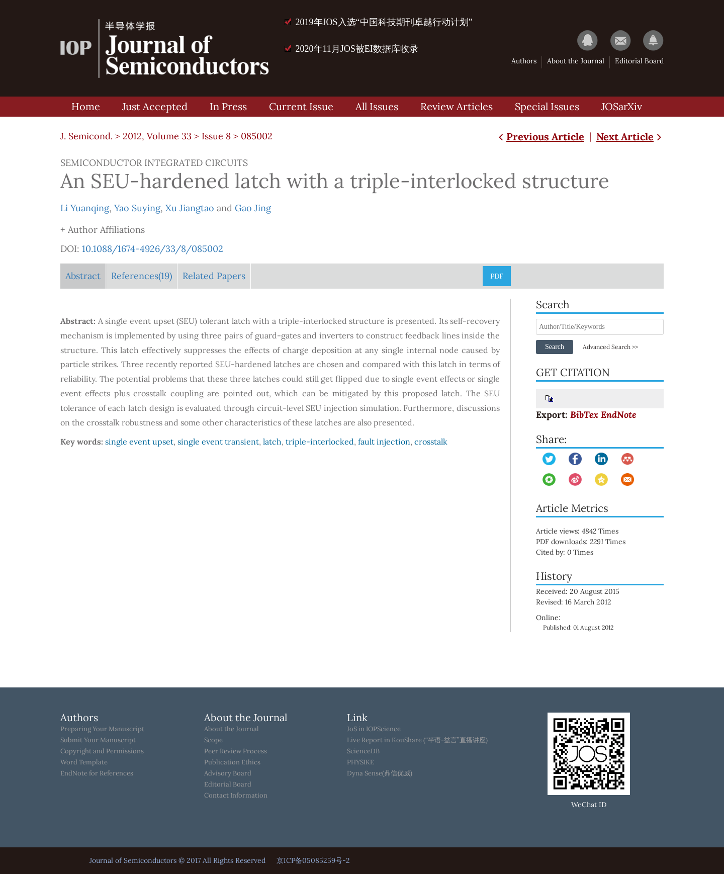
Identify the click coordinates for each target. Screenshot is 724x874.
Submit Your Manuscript (98, 740)
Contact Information (235, 796)
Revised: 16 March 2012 (573, 601)
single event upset (139, 441)
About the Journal (575, 60)
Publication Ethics (232, 762)
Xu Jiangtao (189, 208)
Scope (213, 740)
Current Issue (301, 106)
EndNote (618, 414)
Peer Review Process (235, 751)
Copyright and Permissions (102, 751)
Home (85, 106)
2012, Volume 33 (157, 136)
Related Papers (214, 276)
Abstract (83, 276)
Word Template (84, 762)
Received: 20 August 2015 (577, 591)
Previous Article (540, 136)
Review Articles (456, 106)
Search (554, 347)
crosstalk (430, 441)
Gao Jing (253, 208)
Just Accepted (155, 106)
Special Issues (547, 106)
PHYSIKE (360, 762)
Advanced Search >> (610, 347)
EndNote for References (96, 773)
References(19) (141, 276)
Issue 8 (216, 136)
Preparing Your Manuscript (102, 729)
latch (272, 441)
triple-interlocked (320, 441)
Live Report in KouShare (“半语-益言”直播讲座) (417, 740)
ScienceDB (363, 751)
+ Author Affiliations (102, 229)
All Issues (376, 106)
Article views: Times (584, 531)
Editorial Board (639, 60)
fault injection (384, 441)
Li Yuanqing (84, 208)
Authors (523, 60)
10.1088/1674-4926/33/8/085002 (152, 248)
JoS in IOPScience (374, 729)
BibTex (584, 414)
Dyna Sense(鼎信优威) (379, 773)
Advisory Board (227, 773)
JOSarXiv (621, 106)
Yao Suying (137, 208)
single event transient (218, 441)
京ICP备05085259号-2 (313, 860)
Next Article (630, 136)
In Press (228, 106)
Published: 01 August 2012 (578, 627)
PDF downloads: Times (587, 541)
